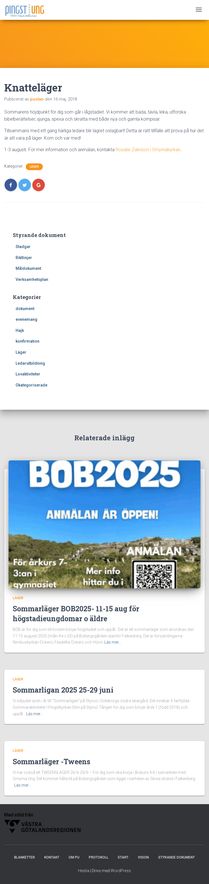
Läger (34, 166)
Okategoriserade (31, 385)
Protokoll (98, 860)
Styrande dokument (176, 860)
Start (123, 860)
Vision (143, 860)
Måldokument (28, 268)
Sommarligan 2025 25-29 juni (63, 692)
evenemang (26, 319)
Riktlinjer (24, 257)
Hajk (20, 330)
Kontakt (51, 860)
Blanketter (24, 860)
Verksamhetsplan (32, 279)
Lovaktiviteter (28, 374)
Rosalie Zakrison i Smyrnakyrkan (148, 149)
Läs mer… (112, 645)
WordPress (121, 873)
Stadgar (23, 246)
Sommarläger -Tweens (51, 764)
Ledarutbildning (30, 363)
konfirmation (27, 341)
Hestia (83, 873)
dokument (25, 308)
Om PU (74, 860)
